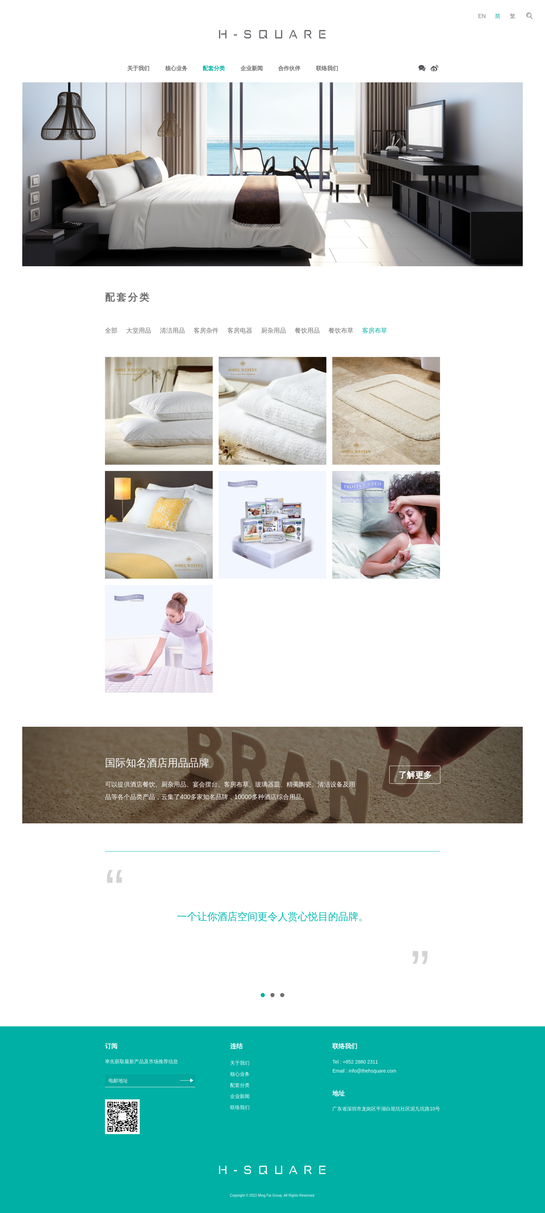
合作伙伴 (289, 68)
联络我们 (327, 68)
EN (482, 16)
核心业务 (176, 68)
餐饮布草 (340, 330)
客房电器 (239, 330)
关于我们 (138, 68)
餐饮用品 (307, 330)
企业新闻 (252, 68)
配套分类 (214, 68)
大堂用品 (138, 330)
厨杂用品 (273, 330)
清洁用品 (172, 330)
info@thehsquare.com (372, 1071)
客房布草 (374, 330)
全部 (111, 330)
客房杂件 (206, 330)
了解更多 (415, 775)
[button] (263, 995)
